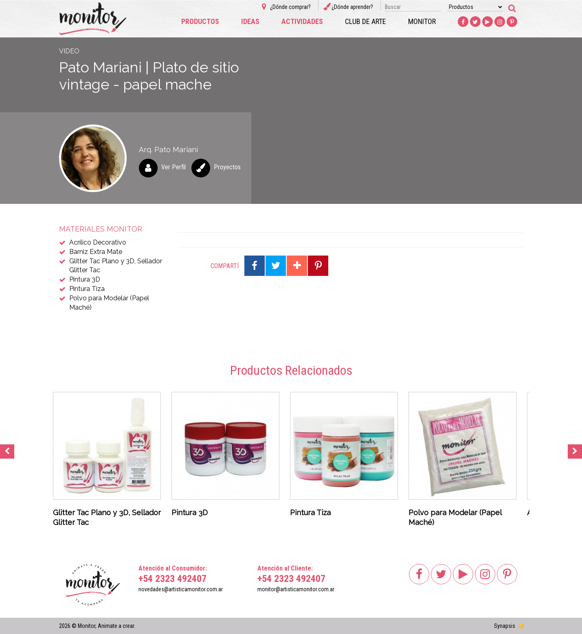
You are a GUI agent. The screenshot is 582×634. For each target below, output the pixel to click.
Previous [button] (7, 451)
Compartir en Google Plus (297, 266)
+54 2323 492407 (172, 578)
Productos (200, 21)
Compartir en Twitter (276, 266)
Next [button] (575, 451)
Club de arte (365, 21)
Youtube (487, 22)
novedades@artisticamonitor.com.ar (180, 589)
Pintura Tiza (87, 289)
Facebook (463, 22)
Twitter (475, 22)
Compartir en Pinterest (318, 266)
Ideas (250, 21)
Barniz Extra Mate (95, 252)
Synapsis (504, 625)
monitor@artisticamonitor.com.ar (295, 589)
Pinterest (512, 22)
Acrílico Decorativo (97, 242)
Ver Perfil (173, 167)
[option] (107, 461)
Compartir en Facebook (254, 266)
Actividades (302, 21)
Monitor (422, 21)
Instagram (500, 22)
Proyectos (227, 167)
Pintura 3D (84, 279)
